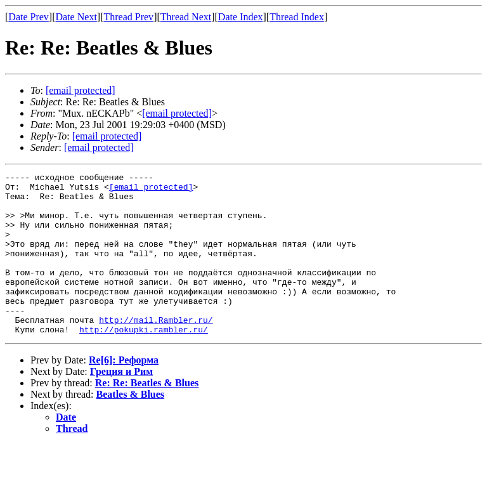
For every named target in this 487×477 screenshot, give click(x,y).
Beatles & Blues (130, 426)
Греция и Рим (121, 403)
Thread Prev (128, 16)
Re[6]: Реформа (124, 392)
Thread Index (296, 16)
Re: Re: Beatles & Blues (147, 415)
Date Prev (28, 16)
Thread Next (185, 16)
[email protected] (151, 190)
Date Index (240, 16)
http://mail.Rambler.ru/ (155, 350)
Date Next (76, 16)
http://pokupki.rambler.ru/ (143, 361)
